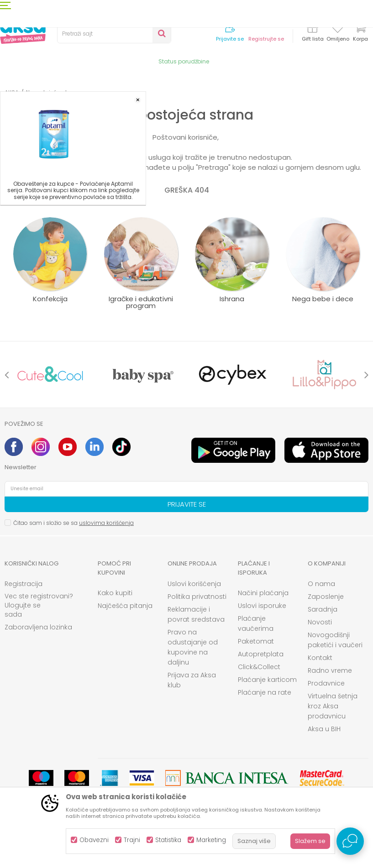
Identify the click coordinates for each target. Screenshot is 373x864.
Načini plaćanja (263, 592)
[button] (114, 33)
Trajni (132, 840)
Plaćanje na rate (264, 692)
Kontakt (320, 657)
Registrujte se (266, 39)
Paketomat (256, 641)
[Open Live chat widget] (350, 841)
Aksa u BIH (324, 728)
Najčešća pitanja (125, 605)
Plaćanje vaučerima (255, 623)
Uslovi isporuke (262, 605)
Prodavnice (326, 683)
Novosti (320, 622)
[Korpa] (360, 33)
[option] (50, 374)
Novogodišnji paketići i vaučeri (335, 639)
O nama (321, 583)
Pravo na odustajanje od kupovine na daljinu (193, 647)
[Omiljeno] (337, 29)
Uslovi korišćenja (194, 583)
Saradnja (322, 609)
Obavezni (94, 840)
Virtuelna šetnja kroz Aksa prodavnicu (332, 706)
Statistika (168, 840)
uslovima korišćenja (106, 523)
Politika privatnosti (197, 596)
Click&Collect (259, 666)
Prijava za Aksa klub (192, 680)
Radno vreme (330, 670)
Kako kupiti (115, 592)
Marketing (211, 840)
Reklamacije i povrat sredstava (196, 614)
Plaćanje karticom (267, 679)
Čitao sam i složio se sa (73, 522)
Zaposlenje (326, 596)
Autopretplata (261, 654)
